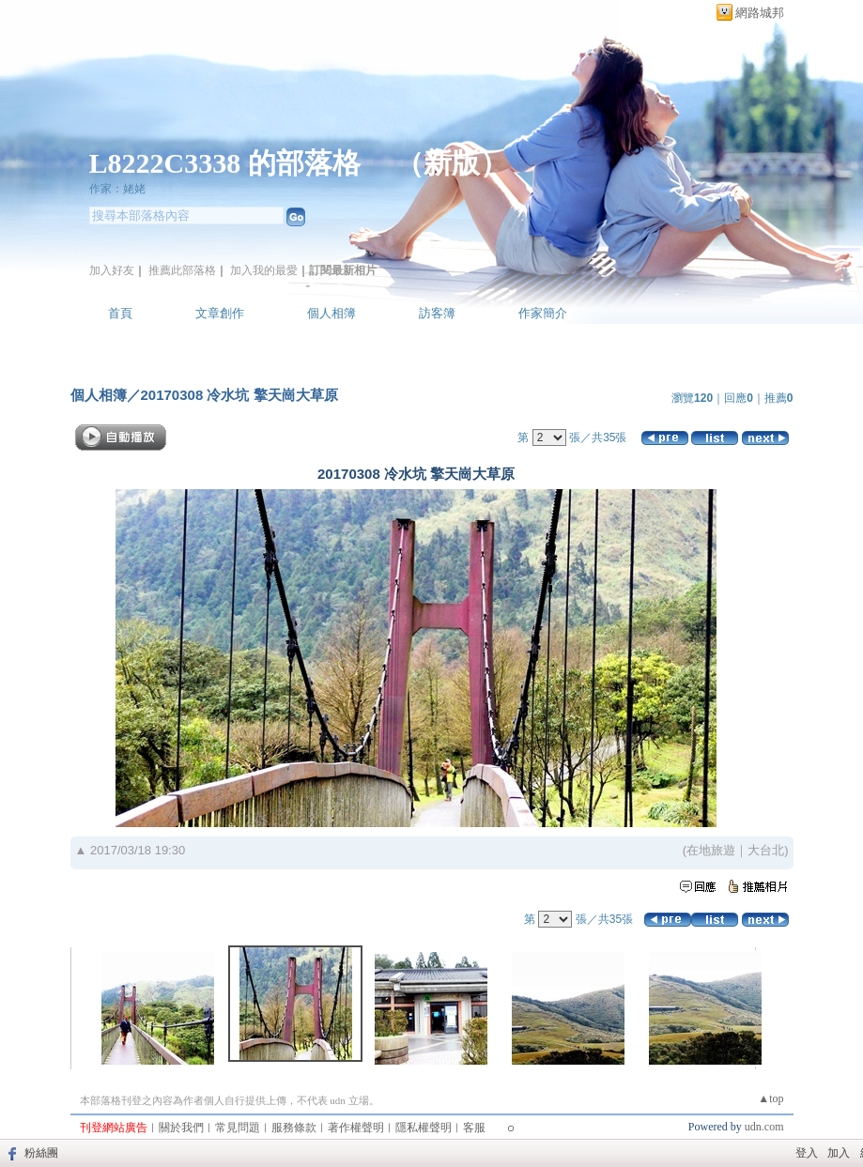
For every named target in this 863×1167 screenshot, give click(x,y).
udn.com (764, 1126)
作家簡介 (542, 313)
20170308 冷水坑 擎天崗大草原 (239, 395)
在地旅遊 (710, 850)
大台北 (765, 850)
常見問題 (237, 1127)
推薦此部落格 (182, 270)
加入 (838, 1152)
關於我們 (181, 1127)
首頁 (120, 313)
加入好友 (111, 270)
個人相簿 (331, 313)
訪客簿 (437, 313)
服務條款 (293, 1127)
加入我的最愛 (264, 270)
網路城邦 (759, 13)
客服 (474, 1127)
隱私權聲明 (423, 1127)
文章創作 (219, 313)
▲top (770, 1098)
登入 (806, 1152)
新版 (452, 162)
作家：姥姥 (117, 188)
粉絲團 (41, 1152)
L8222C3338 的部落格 (228, 162)
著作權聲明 (356, 1127)
